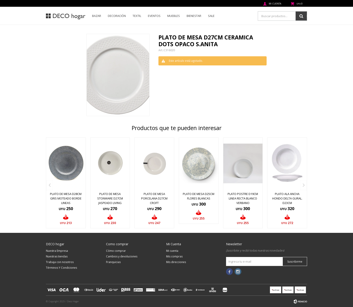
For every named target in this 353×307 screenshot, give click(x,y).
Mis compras (174, 256)
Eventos (154, 16)
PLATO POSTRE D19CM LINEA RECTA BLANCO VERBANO (243, 198)
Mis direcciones (176, 262)
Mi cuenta (172, 251)
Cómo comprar (116, 251)
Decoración (117, 16)
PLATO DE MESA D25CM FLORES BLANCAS (198, 196)
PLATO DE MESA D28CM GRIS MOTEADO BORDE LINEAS (65, 198)
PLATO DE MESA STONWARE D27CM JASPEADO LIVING (110, 198)
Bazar (96, 16)
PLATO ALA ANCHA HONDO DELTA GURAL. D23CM (287, 198)
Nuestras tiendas (57, 256)
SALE (211, 16)
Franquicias (113, 262)
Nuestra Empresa (57, 251)
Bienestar (194, 16)
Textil (137, 16)
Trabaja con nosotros (60, 262)
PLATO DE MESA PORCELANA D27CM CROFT (154, 198)
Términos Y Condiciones (61, 268)
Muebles (173, 16)
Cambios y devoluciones (121, 256)
